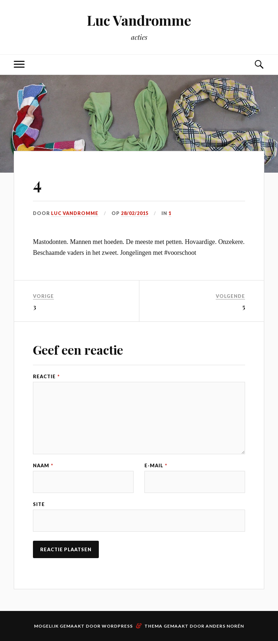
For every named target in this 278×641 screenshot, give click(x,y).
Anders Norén (225, 626)
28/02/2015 (134, 213)
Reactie (46, 376)
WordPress (117, 626)
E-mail (155, 465)
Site (39, 504)
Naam (43, 465)
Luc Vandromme (139, 20)
